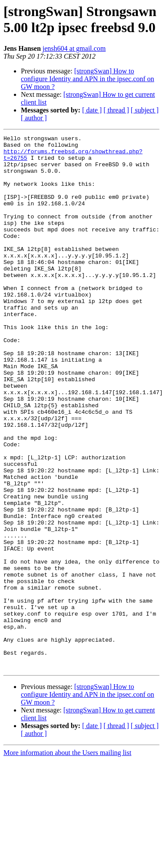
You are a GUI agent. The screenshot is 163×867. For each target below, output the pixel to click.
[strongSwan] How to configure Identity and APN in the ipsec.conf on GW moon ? (87, 78)
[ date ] (92, 110)
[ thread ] (116, 110)
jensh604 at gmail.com (74, 48)
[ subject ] (145, 110)
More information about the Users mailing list (67, 859)
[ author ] (34, 118)
